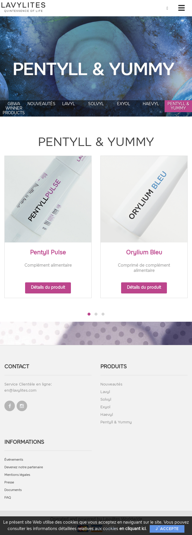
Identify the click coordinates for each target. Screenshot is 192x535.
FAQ (7, 497)
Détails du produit (48, 287)
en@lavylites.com (20, 390)
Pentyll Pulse (48, 252)
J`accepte (167, 529)
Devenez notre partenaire (23, 467)
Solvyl (96, 103)
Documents (13, 490)
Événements (13, 460)
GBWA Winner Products (14, 108)
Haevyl (151, 103)
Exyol (123, 103)
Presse (9, 482)
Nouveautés (41, 103)
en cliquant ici (132, 528)
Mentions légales (17, 475)
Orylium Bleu (144, 252)
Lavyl (68, 103)
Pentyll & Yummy (178, 106)
